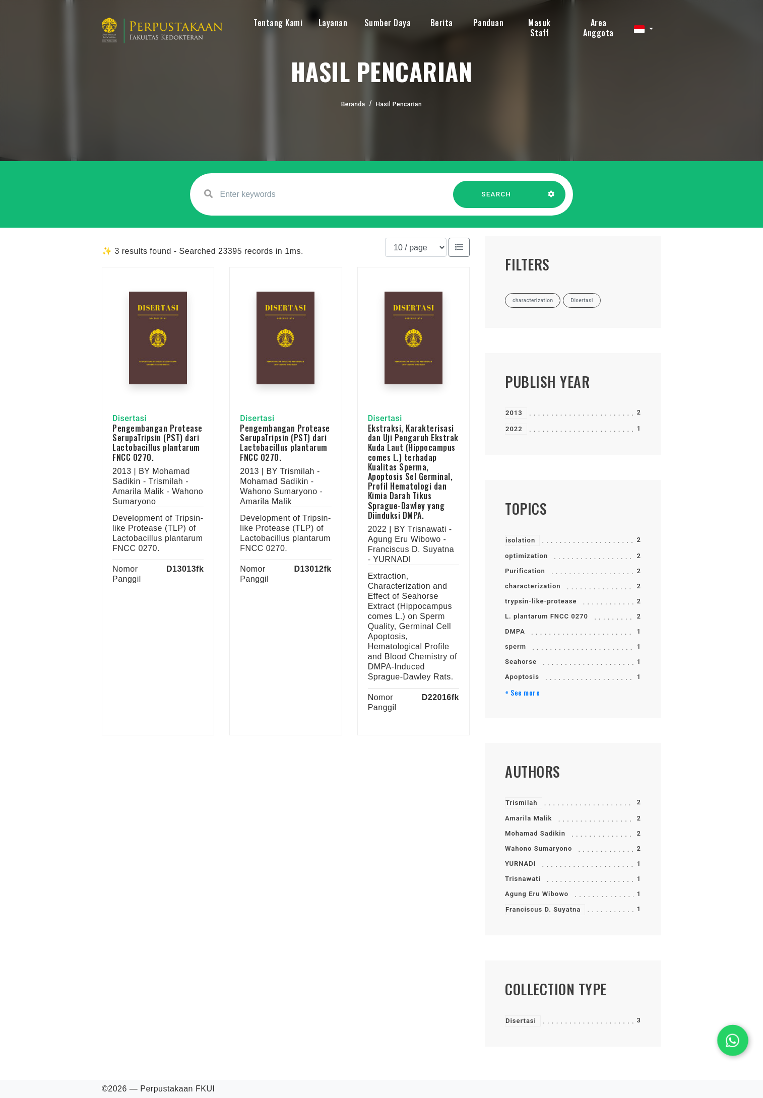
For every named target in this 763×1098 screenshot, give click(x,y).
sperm (515, 646)
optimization (526, 556)
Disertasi (520, 1020)
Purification (525, 571)
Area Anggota (598, 28)
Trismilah (521, 802)
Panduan (488, 23)
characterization (533, 586)
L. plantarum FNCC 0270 (546, 616)
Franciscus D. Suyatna (543, 909)
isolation (520, 540)
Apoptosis (522, 676)
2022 (514, 429)
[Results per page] (416, 247)
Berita (441, 23)
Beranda (353, 104)
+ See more (522, 693)
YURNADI (520, 863)
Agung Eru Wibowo (536, 894)
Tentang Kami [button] (277, 23)
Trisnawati (523, 878)
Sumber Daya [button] (387, 23)
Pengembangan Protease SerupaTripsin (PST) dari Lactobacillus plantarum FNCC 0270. (157, 442)
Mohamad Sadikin (535, 833)
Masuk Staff (539, 28)
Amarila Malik (528, 818)
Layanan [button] (333, 23)
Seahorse (521, 661)
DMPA (515, 631)
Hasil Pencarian (399, 104)
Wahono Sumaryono (538, 848)
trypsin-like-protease (541, 601)
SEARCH (496, 199)
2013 (514, 413)
